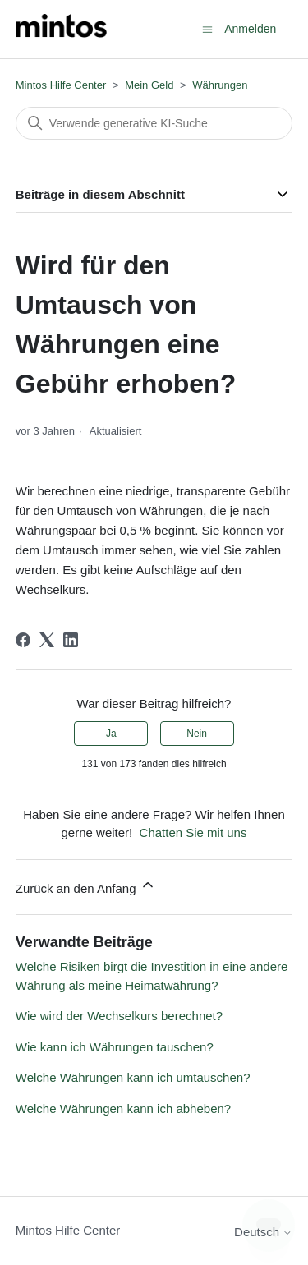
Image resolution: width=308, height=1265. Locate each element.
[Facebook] (23, 639)
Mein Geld (149, 85)
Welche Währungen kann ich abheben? (123, 1109)
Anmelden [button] (250, 28)
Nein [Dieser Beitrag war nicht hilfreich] (196, 733)
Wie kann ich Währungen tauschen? (115, 1047)
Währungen (219, 85)
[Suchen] (154, 123)
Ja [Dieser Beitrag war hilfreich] (111, 733)
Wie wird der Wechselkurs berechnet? (119, 1016)
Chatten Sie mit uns (193, 833)
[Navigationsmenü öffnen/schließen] (207, 28)
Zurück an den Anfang (86, 885)
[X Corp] (46, 639)
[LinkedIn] (70, 639)
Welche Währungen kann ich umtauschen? (133, 1077)
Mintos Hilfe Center (61, 85)
